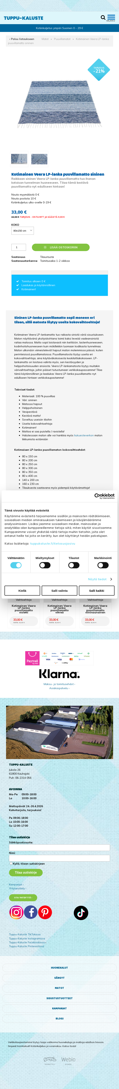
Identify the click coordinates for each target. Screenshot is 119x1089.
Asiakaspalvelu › (59, 688)
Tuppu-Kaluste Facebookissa (27, 942)
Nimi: (12, 852)
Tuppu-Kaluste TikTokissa (25, 934)
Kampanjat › (16, 884)
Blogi (59, 1018)
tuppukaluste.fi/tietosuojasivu (52, 543)
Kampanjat (59, 1008)
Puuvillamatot (62, 39)
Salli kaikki (96, 590)
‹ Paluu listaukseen (21, 39)
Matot (45, 39)
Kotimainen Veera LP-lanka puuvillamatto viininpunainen (95, 609)
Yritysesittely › (17, 888)
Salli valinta (59, 590)
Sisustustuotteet (59, 998)
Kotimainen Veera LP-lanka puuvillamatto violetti (24, 609)
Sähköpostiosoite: (21, 842)
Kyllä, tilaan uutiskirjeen (29, 863)
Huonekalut (59, 968)
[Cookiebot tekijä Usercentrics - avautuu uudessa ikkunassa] (97, 496)
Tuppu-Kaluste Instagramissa (27, 938)
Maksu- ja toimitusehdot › (59, 684)
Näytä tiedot (97, 579)
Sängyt (59, 978)
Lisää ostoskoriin (61, 247)
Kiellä (22, 590)
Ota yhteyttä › (23, 897)
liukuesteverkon (84, 435)
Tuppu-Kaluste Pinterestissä (26, 946)
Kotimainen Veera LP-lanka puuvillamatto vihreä (59, 609)
